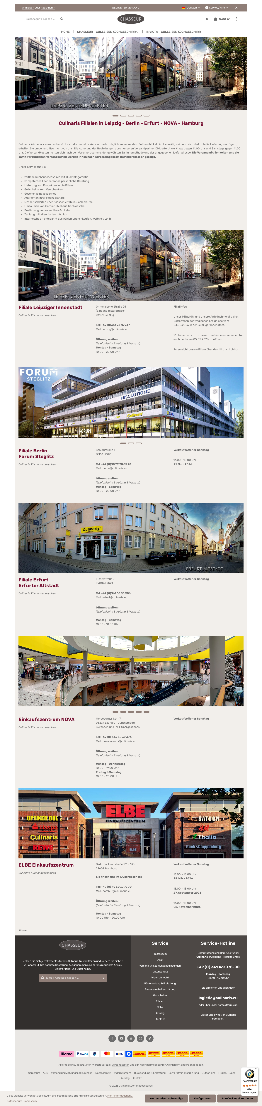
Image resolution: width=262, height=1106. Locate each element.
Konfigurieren (202, 1098)
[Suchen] (61, 19)
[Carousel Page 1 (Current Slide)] (115, 115)
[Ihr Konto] (207, 19)
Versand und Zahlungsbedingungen (160, 965)
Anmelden (28, 7)
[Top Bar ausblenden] (236, 7)
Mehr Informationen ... (120, 1095)
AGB (160, 959)
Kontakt (160, 1019)
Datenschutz (160, 971)
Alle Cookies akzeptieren (237, 1098)
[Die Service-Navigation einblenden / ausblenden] (216, 7)
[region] (131, 78)
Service (160, 943)
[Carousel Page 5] (146, 115)
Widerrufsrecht (160, 977)
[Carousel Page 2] (123, 115)
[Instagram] (131, 1038)
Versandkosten (120, 1064)
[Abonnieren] (103, 978)
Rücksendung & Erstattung (160, 983)
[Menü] (256, 1069)
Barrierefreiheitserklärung (160, 989)
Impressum (160, 953)
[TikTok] (150, 1038)
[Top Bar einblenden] (237, 19)
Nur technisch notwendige (166, 1098)
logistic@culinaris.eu (218, 998)
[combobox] (41, 19)
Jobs (160, 1007)
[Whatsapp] (140, 1038)
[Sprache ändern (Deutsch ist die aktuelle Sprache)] (191, 7)
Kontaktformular (227, 1005)
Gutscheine (160, 995)
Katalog (160, 1013)
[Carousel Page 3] (131, 115)
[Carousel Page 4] (139, 115)
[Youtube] (121, 1038)
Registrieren (48, 7)
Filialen (160, 1001)
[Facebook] (112, 1038)
